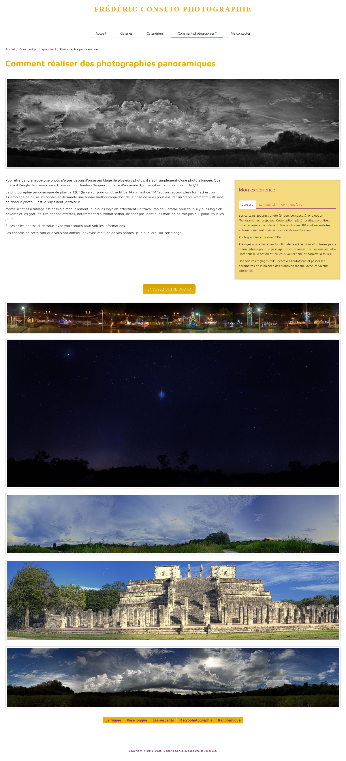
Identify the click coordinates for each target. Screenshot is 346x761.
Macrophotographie (195, 720)
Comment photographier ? (197, 33)
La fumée (113, 720)
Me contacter (240, 33)
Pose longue (137, 720)
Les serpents (163, 720)
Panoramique (229, 720)
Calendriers (155, 33)
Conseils (247, 204)
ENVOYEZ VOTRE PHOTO (169, 289)
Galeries (126, 33)
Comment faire (291, 204)
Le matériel (267, 204)
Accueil (101, 33)
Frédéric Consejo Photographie (173, 9)
